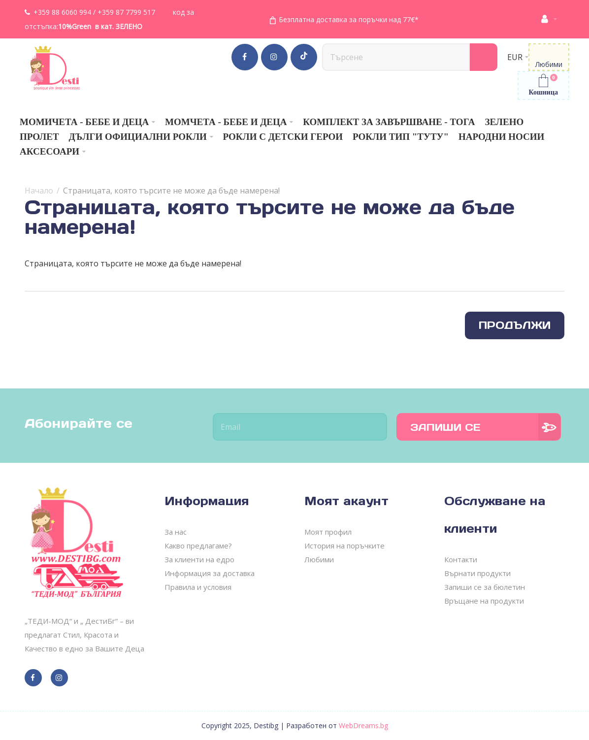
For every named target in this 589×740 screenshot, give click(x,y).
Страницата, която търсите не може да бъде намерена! (171, 190)
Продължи (515, 325)
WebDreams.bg (363, 725)
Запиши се (445, 427)
